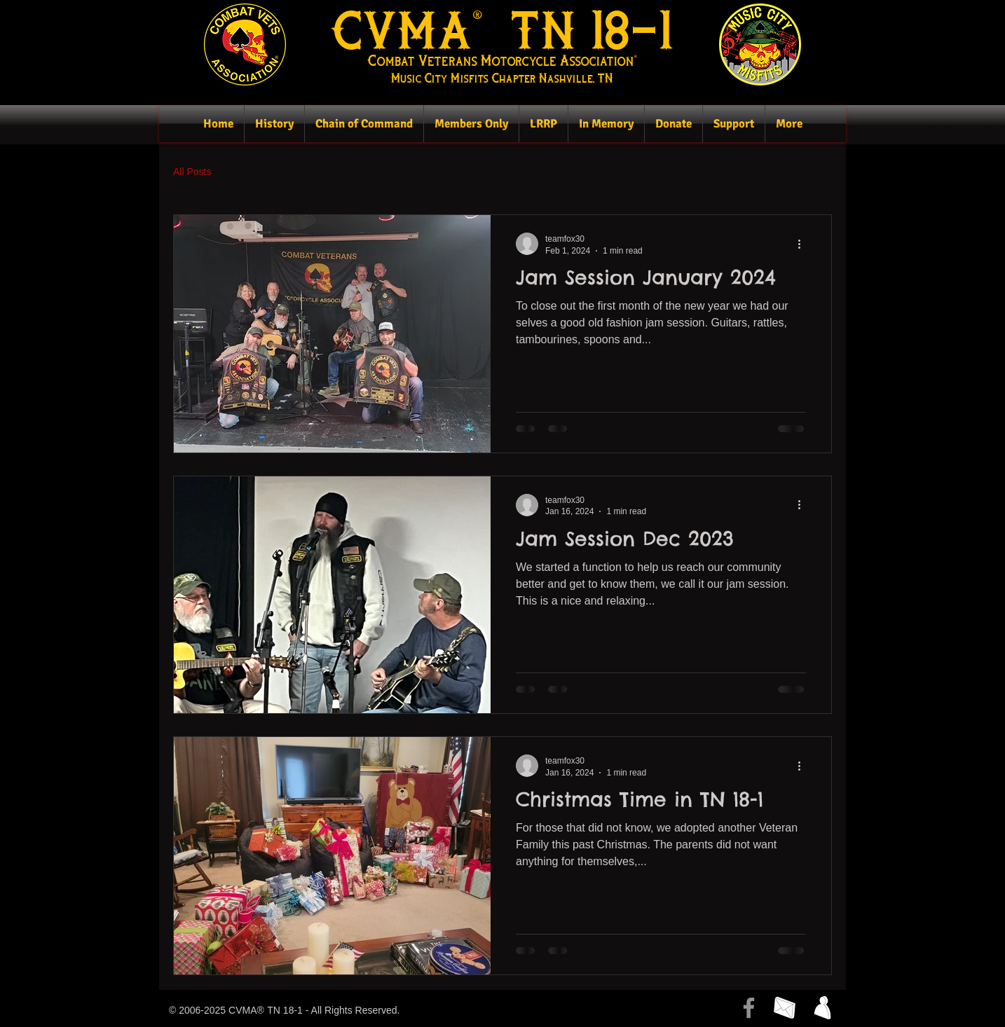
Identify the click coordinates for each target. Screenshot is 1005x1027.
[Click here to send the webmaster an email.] (784, 1007)
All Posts (192, 171)
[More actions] (803, 243)
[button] (274, 123)
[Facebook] (749, 1007)
